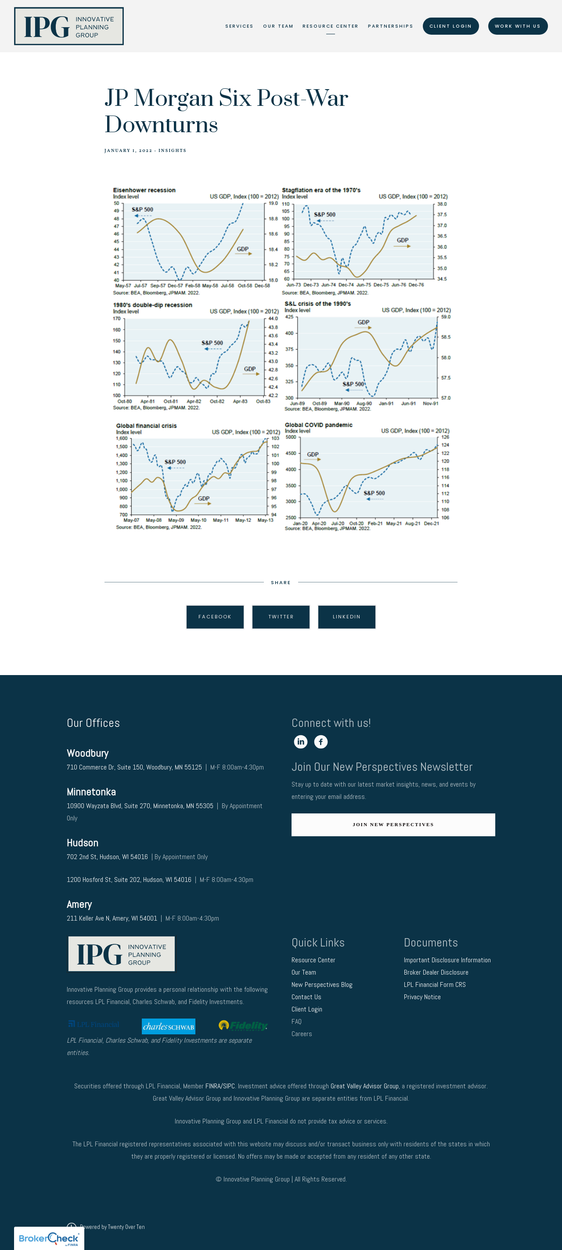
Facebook (215, 616)
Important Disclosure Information (447, 960)
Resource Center (331, 26)
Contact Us (307, 996)
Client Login (450, 26)
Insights (173, 151)
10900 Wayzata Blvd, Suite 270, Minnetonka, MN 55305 (140, 805)
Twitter (281, 616)
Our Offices (93, 722)
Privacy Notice (423, 996)
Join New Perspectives (393, 824)
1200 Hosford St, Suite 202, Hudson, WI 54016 (129, 879)
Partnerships (391, 26)
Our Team (278, 26)
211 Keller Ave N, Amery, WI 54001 (112, 918)
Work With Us (518, 26)
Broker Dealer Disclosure (436, 972)
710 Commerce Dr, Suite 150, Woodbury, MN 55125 (134, 767)
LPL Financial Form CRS (436, 984)
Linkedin (347, 616)
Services (239, 26)
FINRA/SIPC (220, 1086)
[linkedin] (301, 742)
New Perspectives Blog (322, 984)
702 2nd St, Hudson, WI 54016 (108, 856)
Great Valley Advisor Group (365, 1086)
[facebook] (321, 742)
